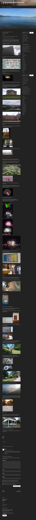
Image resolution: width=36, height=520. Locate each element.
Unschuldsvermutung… (24, 38)
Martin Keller (10, 29)
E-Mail (4, 470)
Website (4, 474)
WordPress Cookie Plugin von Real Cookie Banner (6, 519)
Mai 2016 (23, 56)
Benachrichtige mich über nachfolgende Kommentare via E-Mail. (11, 480)
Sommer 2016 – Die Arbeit (25, 35)
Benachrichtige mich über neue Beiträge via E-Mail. (9, 481)
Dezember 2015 (24, 104)
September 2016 (24, 95)
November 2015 (24, 105)
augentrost (23, 43)
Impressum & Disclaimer (9, 4)
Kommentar (4, 457)
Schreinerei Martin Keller (13, 2)
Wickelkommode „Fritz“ (27, 48)
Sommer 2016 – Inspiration (25, 34)
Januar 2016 (23, 60)
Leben (4, 439)
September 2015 (24, 65)
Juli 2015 (23, 68)
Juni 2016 (23, 55)
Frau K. (6, 446)
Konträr (23, 39)
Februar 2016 (23, 59)
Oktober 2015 (23, 64)
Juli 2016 (23, 96)
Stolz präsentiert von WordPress (5, 517)
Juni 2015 (23, 69)
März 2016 (23, 100)
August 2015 (23, 109)
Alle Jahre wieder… (26, 47)
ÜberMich (3, 4)
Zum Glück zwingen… (28, 43)
